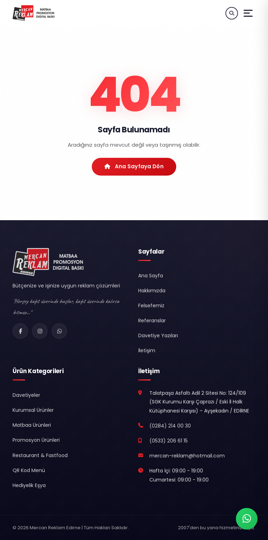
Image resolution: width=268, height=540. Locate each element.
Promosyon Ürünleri (36, 440)
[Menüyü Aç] (248, 13)
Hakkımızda (151, 290)
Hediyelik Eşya (29, 485)
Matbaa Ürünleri (32, 425)
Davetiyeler (26, 395)
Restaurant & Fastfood (40, 455)
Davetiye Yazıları (158, 335)
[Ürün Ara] (231, 13)
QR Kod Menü (29, 470)
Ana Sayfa (150, 275)
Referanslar (152, 320)
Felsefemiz (151, 305)
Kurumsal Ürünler (33, 410)
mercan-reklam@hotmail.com (187, 455)
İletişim (146, 350)
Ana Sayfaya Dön (134, 166)
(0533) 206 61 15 (168, 440)
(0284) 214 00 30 (170, 425)
